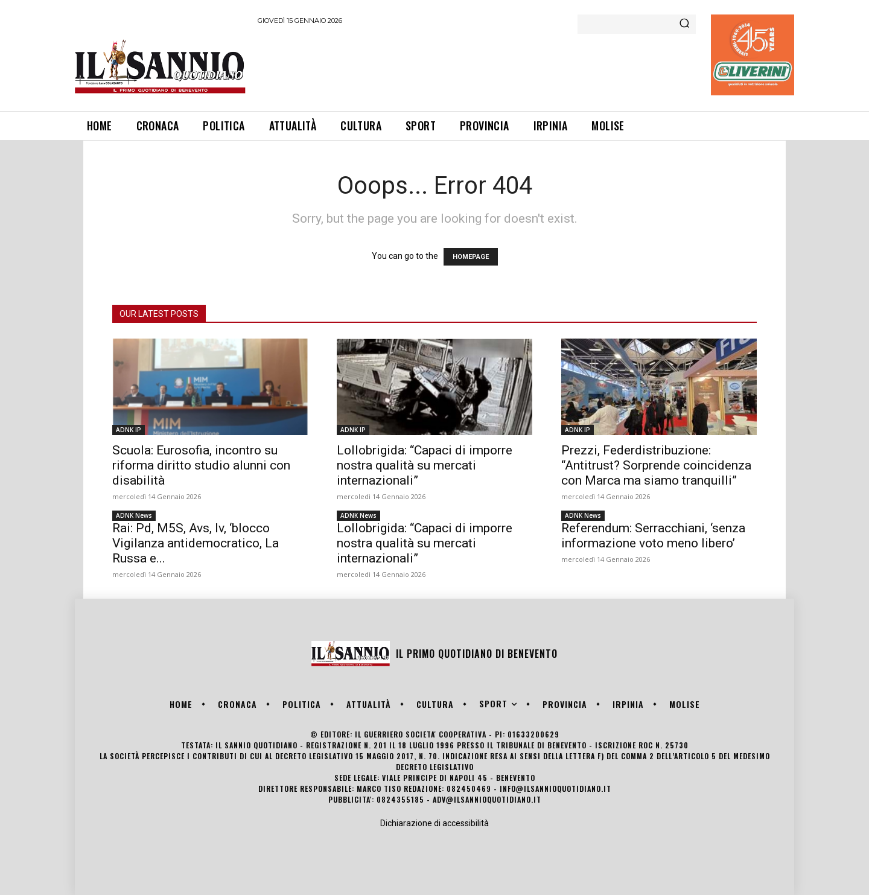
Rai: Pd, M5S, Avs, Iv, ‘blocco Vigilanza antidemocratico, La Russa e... (195, 543)
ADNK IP (128, 429)
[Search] (684, 24)
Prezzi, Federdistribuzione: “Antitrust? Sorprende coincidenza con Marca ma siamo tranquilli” (656, 465)
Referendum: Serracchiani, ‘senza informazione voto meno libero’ (653, 535)
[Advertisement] (477, 66)
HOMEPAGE (471, 257)
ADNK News (134, 515)
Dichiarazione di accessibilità (434, 823)
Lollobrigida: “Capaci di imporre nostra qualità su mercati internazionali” (424, 465)
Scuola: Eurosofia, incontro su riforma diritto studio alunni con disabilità (201, 465)
